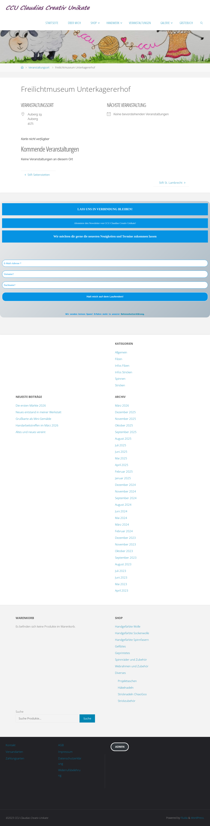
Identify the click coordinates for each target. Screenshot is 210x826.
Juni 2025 (121, 451)
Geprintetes (122, 653)
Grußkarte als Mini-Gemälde (33, 419)
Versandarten (14, 752)
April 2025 (121, 465)
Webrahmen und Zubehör (131, 666)
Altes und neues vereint (31, 432)
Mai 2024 (121, 518)
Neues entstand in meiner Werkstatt (38, 412)
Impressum (65, 752)
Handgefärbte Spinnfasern (132, 640)
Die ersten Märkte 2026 (31, 405)
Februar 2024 (124, 531)
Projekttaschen (127, 681)
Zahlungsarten (15, 758)
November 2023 (125, 544)
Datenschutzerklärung (132, 313)
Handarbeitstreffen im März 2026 (37, 425)
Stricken (120, 385)
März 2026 (122, 405)
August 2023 (123, 564)
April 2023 (121, 590)
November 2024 (125, 491)
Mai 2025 (121, 458)
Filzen (118, 359)
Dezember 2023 (125, 538)
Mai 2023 (121, 584)
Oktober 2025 (124, 425)
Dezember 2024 (125, 485)
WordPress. (197, 818)
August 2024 (123, 504)
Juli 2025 (120, 445)
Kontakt (10, 745)
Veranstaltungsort (39, 67)
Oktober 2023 (124, 551)
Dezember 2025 (125, 412)
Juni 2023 (121, 577)
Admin (119, 746)
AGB (61, 745)
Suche (19, 711)
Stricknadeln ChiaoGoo (132, 694)
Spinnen (120, 378)
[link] (202, 22)
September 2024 (126, 498)
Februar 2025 (124, 471)
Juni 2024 (121, 511)
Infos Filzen (122, 365)
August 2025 (123, 438)
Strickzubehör (126, 701)
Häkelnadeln (126, 687)
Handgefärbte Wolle (127, 626)
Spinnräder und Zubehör (131, 659)
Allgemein (121, 352)
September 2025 (126, 432)
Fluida (184, 818)
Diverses (120, 673)
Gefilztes (120, 646)
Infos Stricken (123, 372)
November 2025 (125, 419)
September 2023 (126, 557)
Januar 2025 (123, 478)
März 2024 (122, 524)
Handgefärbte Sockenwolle (132, 633)
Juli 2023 (120, 571)
